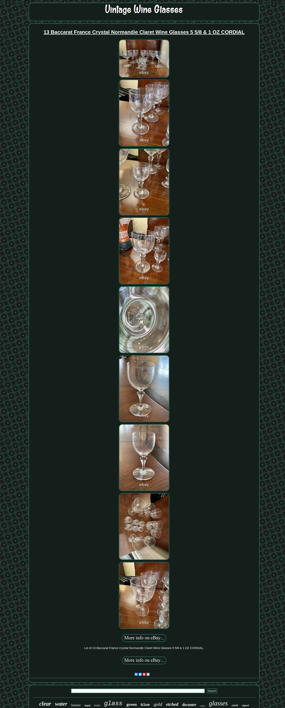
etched (172, 704)
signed (245, 705)
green (131, 704)
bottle (97, 705)
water (61, 704)
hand (87, 705)
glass (113, 703)
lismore (76, 705)
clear (45, 703)
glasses (218, 703)
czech (235, 705)
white (202, 706)
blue (145, 705)
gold (158, 704)
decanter (189, 704)
